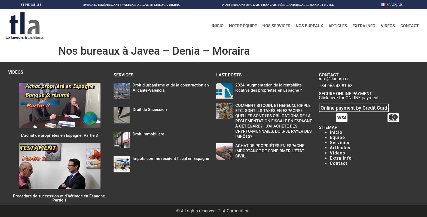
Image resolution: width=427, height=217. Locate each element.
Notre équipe (243, 25)
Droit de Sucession (150, 109)
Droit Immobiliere (148, 134)
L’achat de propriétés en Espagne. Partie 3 (59, 135)
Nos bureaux (309, 25)
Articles (337, 25)
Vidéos (388, 25)
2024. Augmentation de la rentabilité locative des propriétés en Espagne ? (268, 88)
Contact (409, 25)
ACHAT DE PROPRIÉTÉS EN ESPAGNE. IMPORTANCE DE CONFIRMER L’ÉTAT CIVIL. (270, 151)
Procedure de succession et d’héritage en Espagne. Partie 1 (59, 198)
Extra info (363, 25)
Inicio (218, 25)
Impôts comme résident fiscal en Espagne (171, 158)
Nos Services (276, 25)
